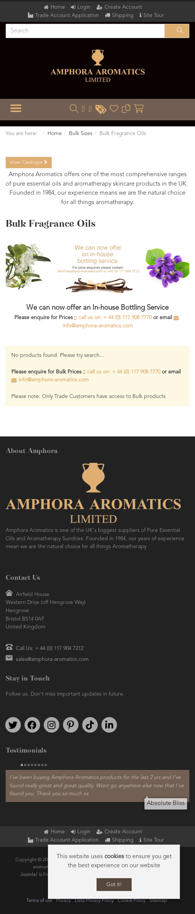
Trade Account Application (67, 15)
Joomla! (29, 874)
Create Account (123, 7)
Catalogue (29, 162)
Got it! (114, 884)
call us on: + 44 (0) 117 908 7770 (115, 317)
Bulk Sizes (80, 133)
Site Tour (153, 15)
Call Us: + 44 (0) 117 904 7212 (49, 648)
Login (84, 7)
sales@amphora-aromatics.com (52, 659)
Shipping (123, 15)
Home (58, 7)
